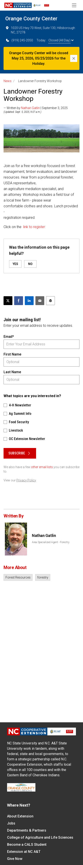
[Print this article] (50, 300)
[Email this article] (39, 300)
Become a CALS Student (26, 844)
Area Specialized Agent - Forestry (50, 542)
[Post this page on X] (8, 300)
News (8, 81)
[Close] (73, 58)
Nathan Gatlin (30, 108)
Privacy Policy (26, 480)
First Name (12, 354)
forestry (42, 577)
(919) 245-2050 (19, 40)
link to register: (34, 227)
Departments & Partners (26, 830)
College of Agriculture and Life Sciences (40, 837)
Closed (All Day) (60, 40)
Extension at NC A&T (24, 852)
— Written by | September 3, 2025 (36, 108)
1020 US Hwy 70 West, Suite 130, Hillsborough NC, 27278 (40, 30)
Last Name (12, 372)
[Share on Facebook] (18, 300)
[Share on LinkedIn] (29, 300)
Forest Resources (18, 577)
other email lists (42, 467)
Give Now (14, 859)
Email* (9, 336)
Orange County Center (31, 18)
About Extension (20, 816)
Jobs (11, 823)
